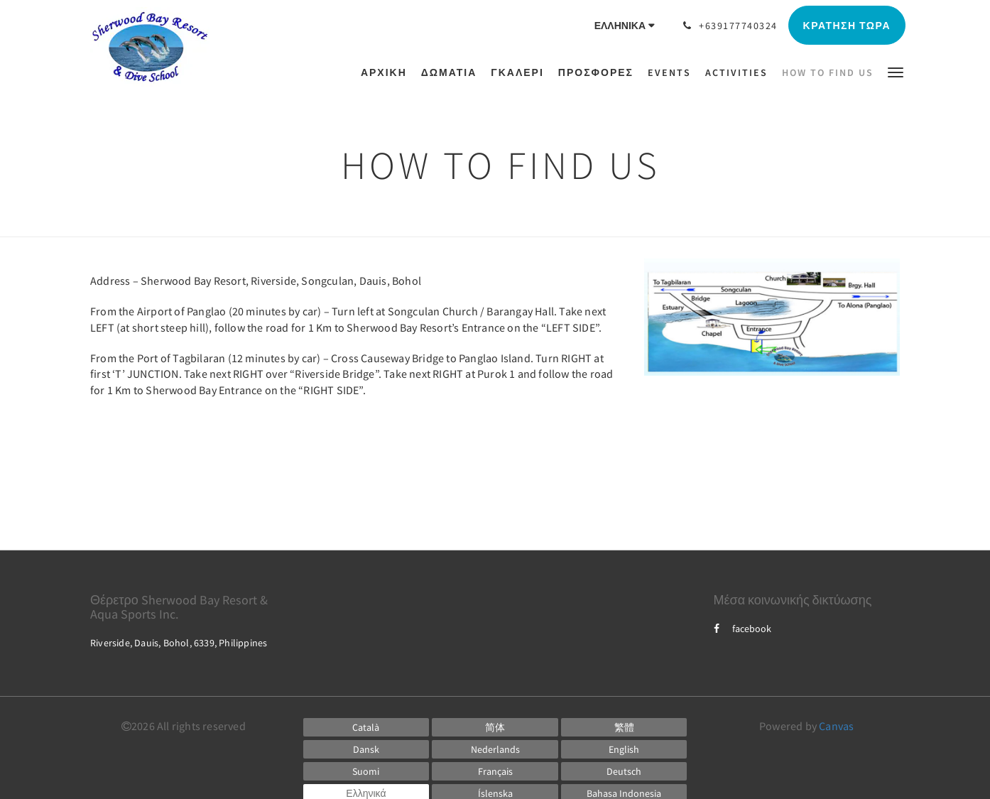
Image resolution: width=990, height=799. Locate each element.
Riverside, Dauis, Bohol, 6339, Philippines (178, 642)
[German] (624, 771)
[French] (495, 771)
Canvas (836, 726)
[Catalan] (366, 727)
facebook (742, 628)
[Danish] (366, 749)
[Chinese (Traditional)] (624, 727)
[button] (895, 71)
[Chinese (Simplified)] (495, 727)
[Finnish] (366, 771)
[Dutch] (495, 749)
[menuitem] (387, 72)
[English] (624, 749)
